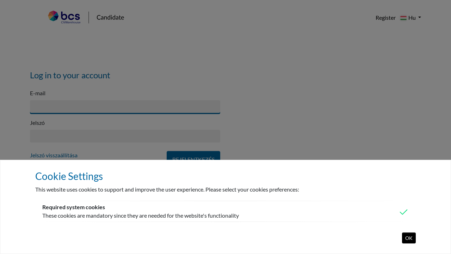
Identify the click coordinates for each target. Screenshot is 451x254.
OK (409, 238)
